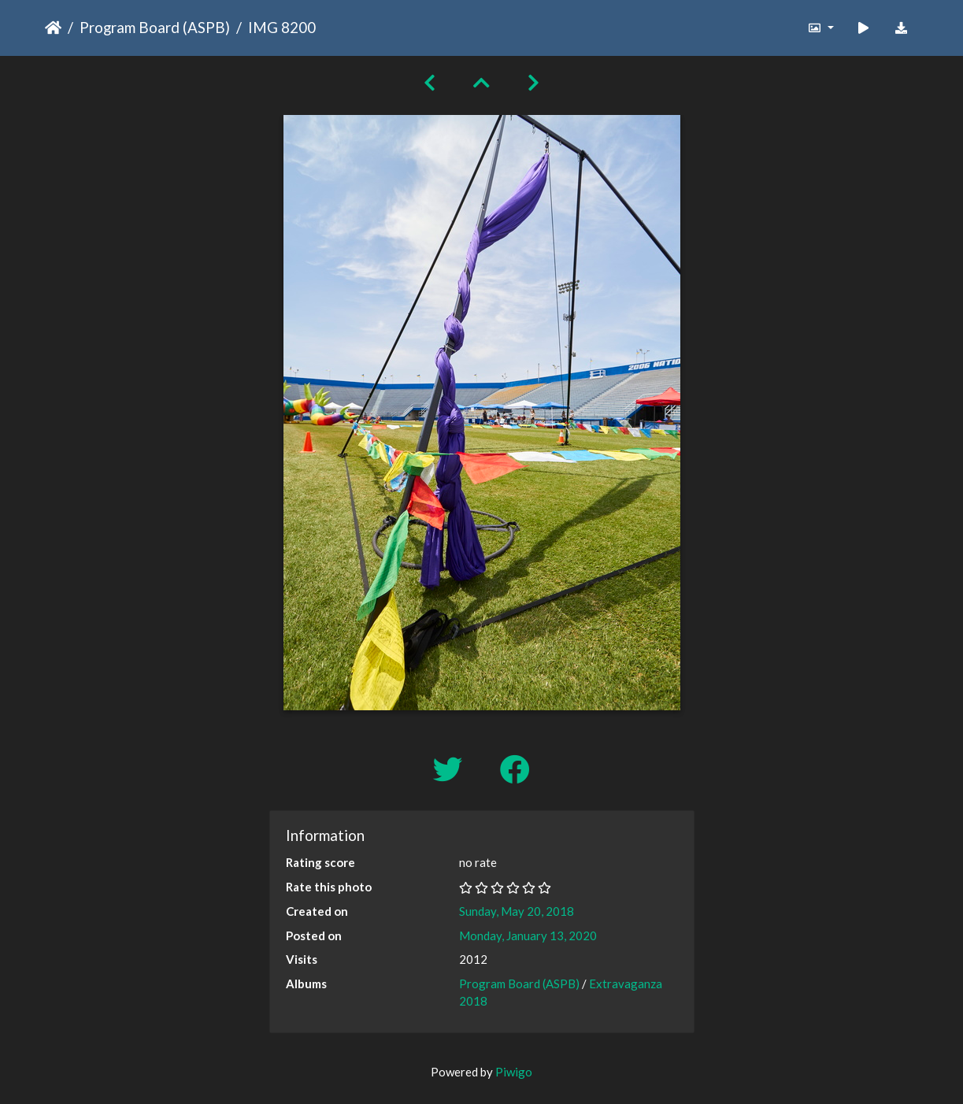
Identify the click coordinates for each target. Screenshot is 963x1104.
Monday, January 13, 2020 (528, 935)
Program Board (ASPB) (155, 27)
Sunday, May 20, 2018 (516, 911)
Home (53, 28)
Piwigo (513, 1072)
